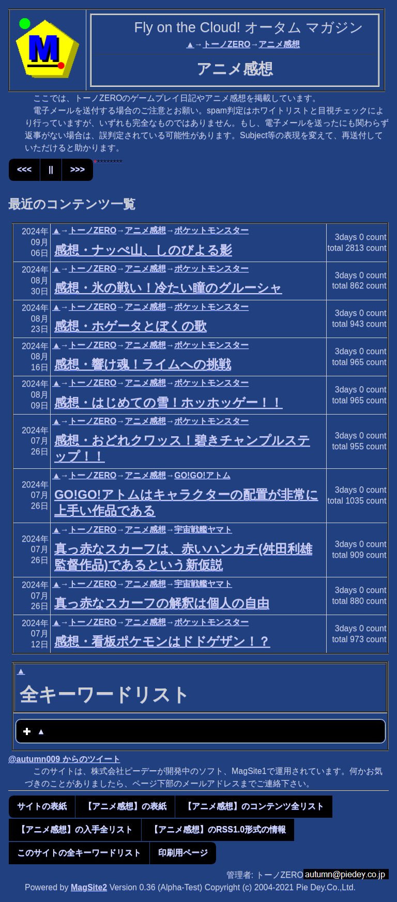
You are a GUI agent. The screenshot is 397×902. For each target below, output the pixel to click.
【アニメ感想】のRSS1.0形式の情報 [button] (218, 829)
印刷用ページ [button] (183, 852)
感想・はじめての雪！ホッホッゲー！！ (168, 402)
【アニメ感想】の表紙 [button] (125, 806)
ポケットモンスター (211, 230)
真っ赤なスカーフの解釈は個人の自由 (161, 603)
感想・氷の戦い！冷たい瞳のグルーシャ (168, 288)
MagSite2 (89, 887)
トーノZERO (226, 44)
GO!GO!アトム (202, 475)
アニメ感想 (279, 44)
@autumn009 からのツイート (64, 759)
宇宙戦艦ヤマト (203, 529)
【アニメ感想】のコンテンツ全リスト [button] (254, 806)
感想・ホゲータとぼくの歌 (130, 326)
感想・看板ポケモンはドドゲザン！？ (162, 641)
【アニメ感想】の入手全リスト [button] (75, 829)
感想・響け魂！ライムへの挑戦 (142, 364)
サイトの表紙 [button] (42, 806)
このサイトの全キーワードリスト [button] (79, 852)
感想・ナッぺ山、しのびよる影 (143, 250)
